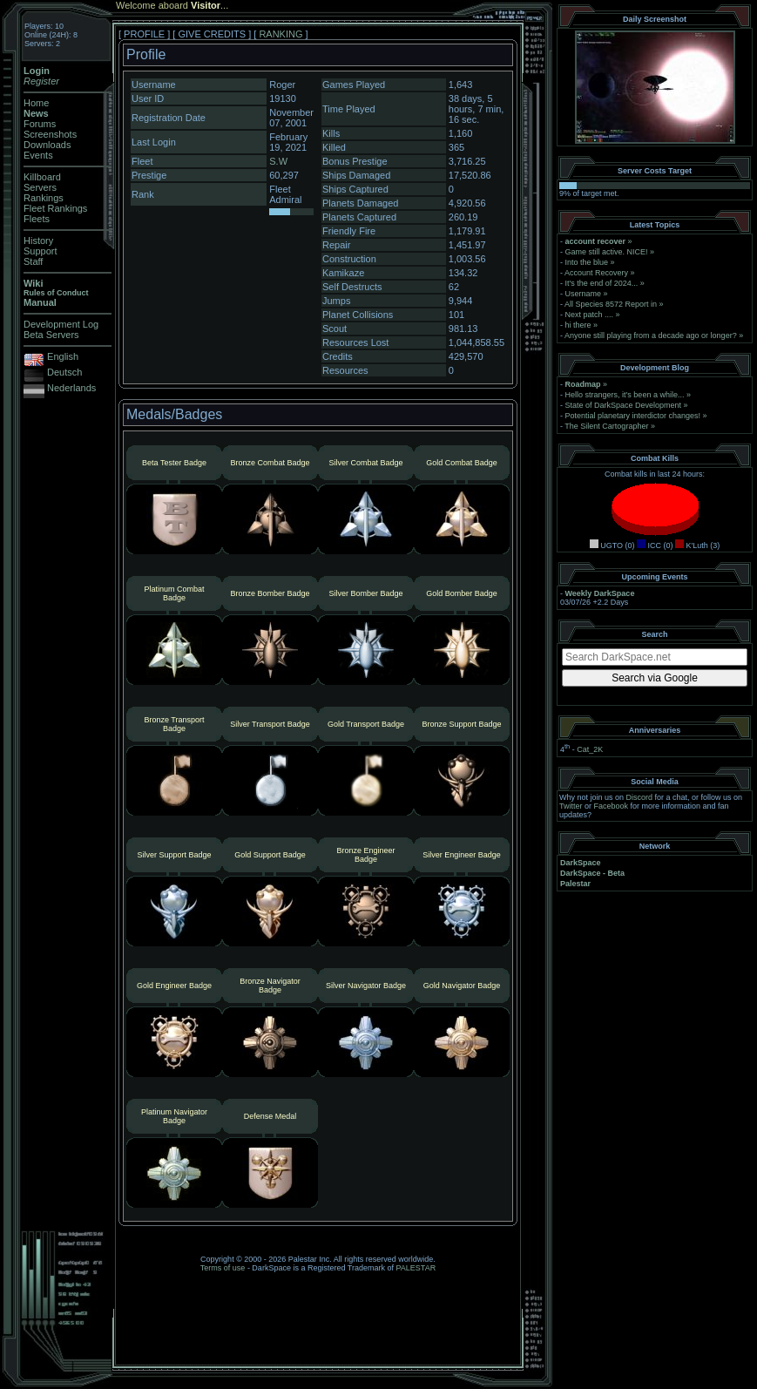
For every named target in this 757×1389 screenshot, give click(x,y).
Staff (33, 261)
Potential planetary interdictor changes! (633, 415)
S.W (278, 161)
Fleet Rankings (55, 208)
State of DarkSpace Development (623, 405)
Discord (639, 797)
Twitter (571, 806)
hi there (578, 325)
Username (583, 293)
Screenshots (50, 134)
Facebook (611, 806)
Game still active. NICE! (608, 251)
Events (38, 155)
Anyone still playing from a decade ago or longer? (650, 335)
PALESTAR (415, 1268)
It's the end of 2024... (602, 283)
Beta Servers (51, 334)
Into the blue (587, 262)
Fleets (37, 218)
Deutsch (64, 372)
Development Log (61, 324)
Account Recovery (596, 272)
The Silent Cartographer (606, 426)
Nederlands (71, 388)
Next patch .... (589, 314)
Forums (40, 124)
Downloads (47, 144)
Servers (40, 187)
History (38, 240)
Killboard (42, 177)
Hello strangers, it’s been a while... (625, 394)
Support (40, 251)
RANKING (280, 34)
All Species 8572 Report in (610, 304)
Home (36, 103)
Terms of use (223, 1268)
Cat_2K (590, 749)
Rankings (44, 198)
